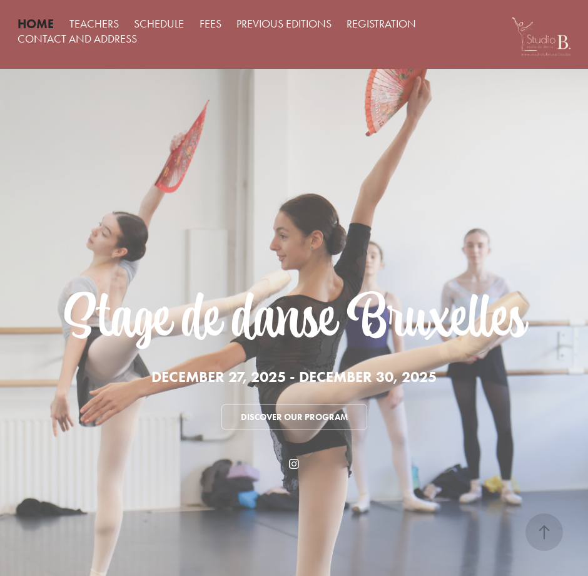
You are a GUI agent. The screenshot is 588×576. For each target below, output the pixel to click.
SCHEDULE (159, 24)
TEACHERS (94, 24)
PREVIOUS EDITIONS (284, 24)
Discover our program (294, 417)
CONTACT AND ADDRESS (77, 39)
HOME (36, 23)
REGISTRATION (381, 24)
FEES (210, 24)
